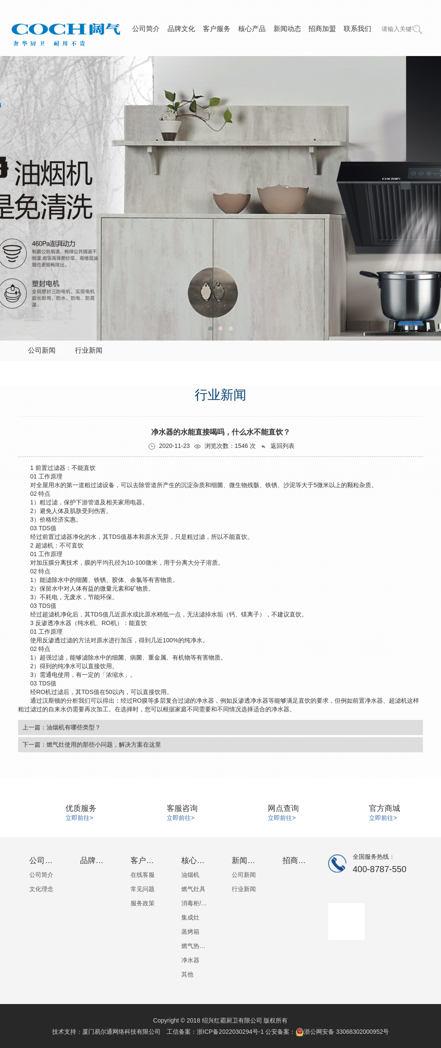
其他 (187, 974)
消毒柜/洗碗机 (195, 903)
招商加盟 (322, 28)
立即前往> (79, 817)
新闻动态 (287, 28)
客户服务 (216, 28)
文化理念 (41, 888)
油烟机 (190, 874)
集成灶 (190, 917)
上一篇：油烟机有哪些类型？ (61, 727)
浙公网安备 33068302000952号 (342, 1031)
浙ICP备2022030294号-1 (230, 1031)
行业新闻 (244, 888)
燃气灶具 (193, 888)
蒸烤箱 (190, 931)
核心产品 (252, 28)
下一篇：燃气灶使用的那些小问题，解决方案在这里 (91, 744)
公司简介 (146, 28)
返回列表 (277, 446)
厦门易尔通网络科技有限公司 (121, 1031)
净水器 (190, 960)
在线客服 (142, 874)
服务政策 (142, 903)
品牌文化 (181, 28)
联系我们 (357, 28)
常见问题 (142, 888)
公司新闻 (244, 874)
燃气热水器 (195, 945)
